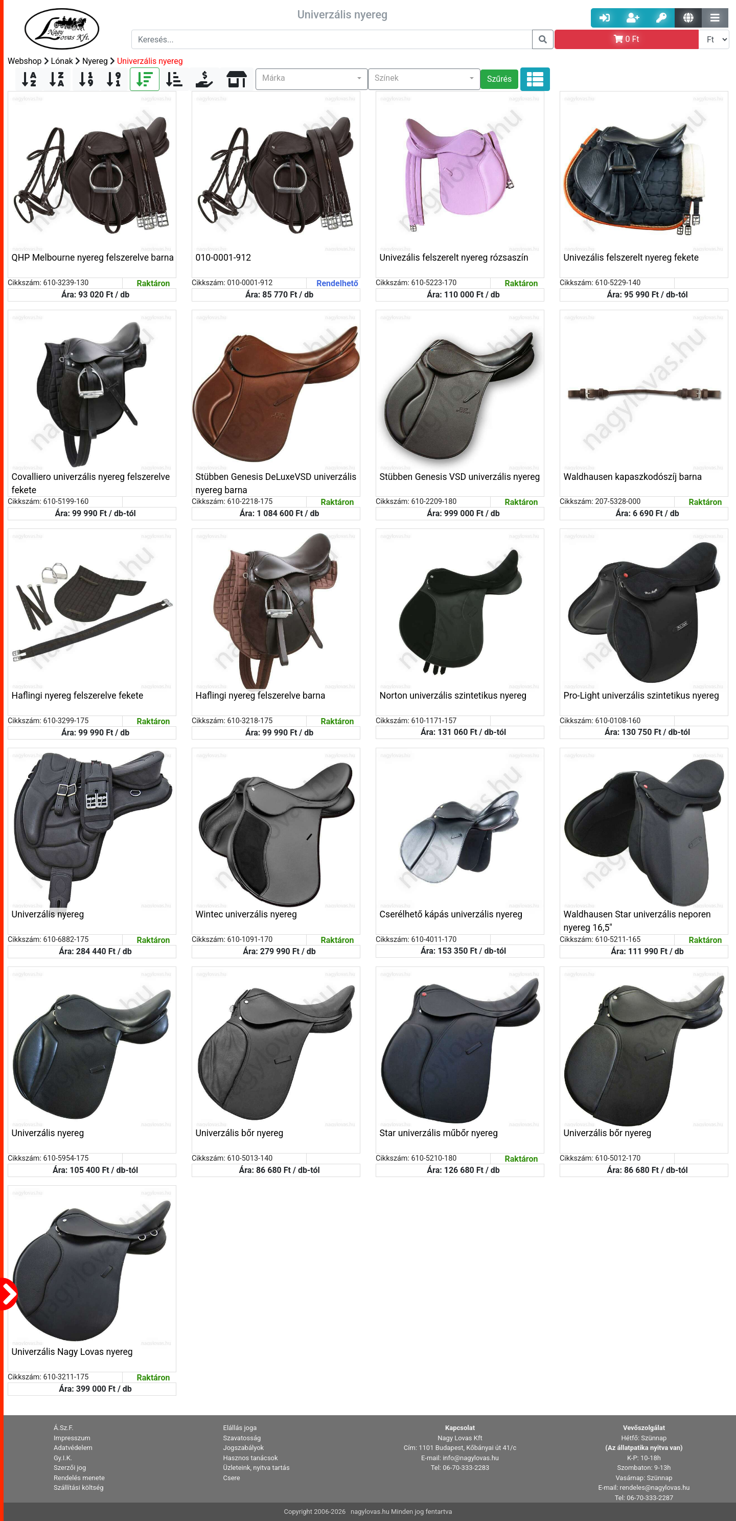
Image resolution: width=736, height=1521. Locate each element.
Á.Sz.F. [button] (64, 1428)
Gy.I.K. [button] (63, 1458)
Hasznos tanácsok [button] (250, 1458)
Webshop (25, 61)
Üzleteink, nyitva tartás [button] (256, 1467)
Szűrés (499, 79)
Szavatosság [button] (242, 1438)
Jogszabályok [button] (243, 1447)
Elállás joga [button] (240, 1428)
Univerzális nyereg (150, 61)
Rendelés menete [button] (79, 1478)
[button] (312, 79)
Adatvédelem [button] (73, 1447)
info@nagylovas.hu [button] (471, 1458)
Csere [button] (231, 1478)
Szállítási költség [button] (79, 1487)
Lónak (62, 61)
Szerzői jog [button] (70, 1467)
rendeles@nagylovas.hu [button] (655, 1487)
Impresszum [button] (72, 1438)
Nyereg (95, 61)
